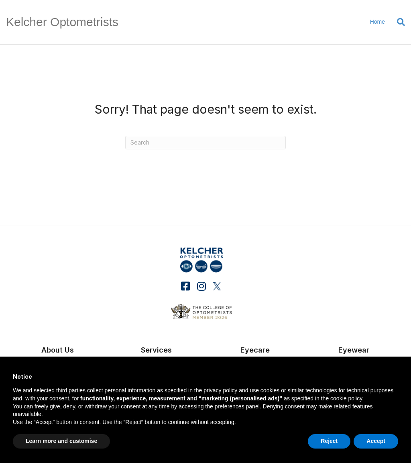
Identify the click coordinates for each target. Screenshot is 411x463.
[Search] (398, 22)
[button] (186, 286)
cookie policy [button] (346, 398)
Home (377, 21)
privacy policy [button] (220, 390)
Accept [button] (375, 441)
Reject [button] (329, 441)
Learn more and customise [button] (61, 441)
